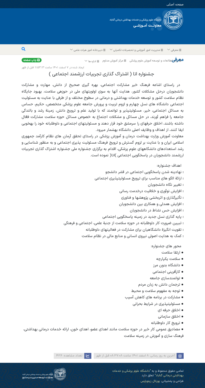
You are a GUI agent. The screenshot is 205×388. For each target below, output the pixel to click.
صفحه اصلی (171, 4)
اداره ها (92, 61)
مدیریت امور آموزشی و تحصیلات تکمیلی (136, 50)
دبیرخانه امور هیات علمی (88, 50)
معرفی (174, 50)
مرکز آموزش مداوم (115, 61)
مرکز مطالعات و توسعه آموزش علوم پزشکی (156, 61)
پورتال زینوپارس (150, 381)
